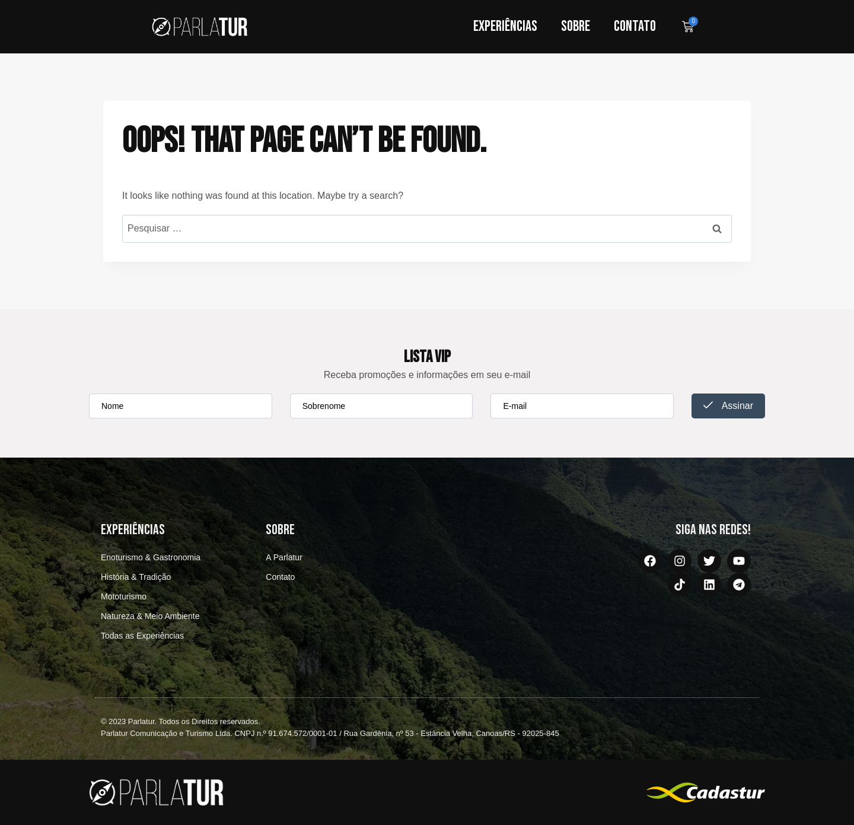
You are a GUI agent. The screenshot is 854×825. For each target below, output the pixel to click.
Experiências (505, 26)
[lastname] (381, 406)
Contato (635, 26)
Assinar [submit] (728, 405)
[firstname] (180, 406)
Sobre (575, 26)
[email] (582, 406)
